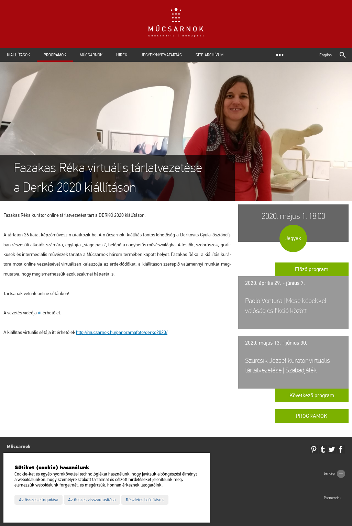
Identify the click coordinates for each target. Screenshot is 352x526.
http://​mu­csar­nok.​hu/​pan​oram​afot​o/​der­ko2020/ (121, 332)
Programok (55, 55)
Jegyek (293, 238)
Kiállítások (18, 55)
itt (40, 313)
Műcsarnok (91, 55)
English (325, 55)
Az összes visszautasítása (92, 500)
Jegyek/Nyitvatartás (161, 55)
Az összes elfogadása (38, 500)
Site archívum (209, 55)
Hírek (121, 55)
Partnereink (333, 498)
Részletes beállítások (145, 500)
